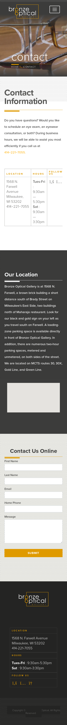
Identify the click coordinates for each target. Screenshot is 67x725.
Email (7, 488)
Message (10, 516)
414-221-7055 (22, 647)
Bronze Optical (24, 11)
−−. (15, 152)
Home (15, 67)
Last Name (11, 474)
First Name (11, 461)
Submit (33, 553)
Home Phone (12, 502)
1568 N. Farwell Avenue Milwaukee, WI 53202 (30, 640)
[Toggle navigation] (54, 9)
